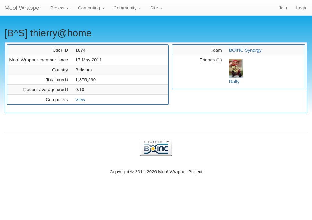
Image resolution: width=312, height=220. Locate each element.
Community (127, 7)
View (80, 99)
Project (59, 7)
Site (156, 7)
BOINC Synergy (245, 50)
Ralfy (234, 81)
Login (301, 7)
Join (283, 7)
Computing (91, 7)
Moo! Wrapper (23, 8)
